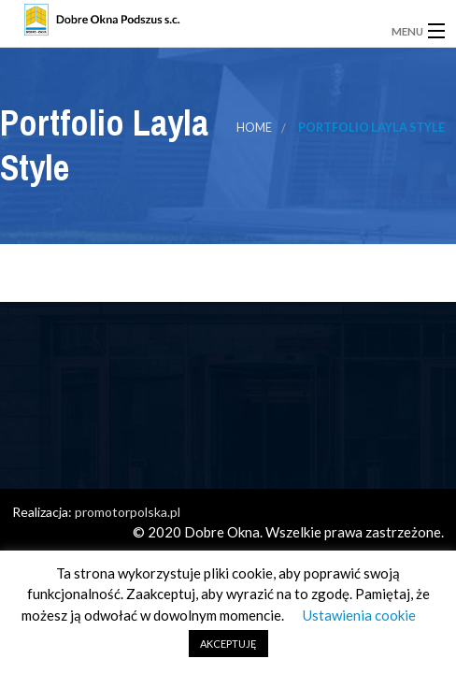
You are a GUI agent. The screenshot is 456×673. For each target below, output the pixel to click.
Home (254, 128)
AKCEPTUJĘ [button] (228, 643)
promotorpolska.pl (127, 512)
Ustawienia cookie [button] (359, 615)
